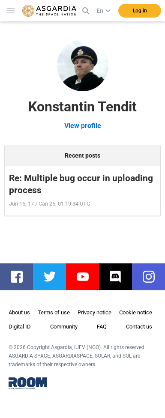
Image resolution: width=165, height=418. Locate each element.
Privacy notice (94, 312)
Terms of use (54, 312)
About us (19, 312)
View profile (82, 126)
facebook (21, 276)
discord (120, 276)
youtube (87, 276)
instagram (153, 276)
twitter (54, 276)
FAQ (102, 326)
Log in (140, 11)
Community (64, 326)
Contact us (139, 326)
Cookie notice (135, 312)
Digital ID (20, 326)
